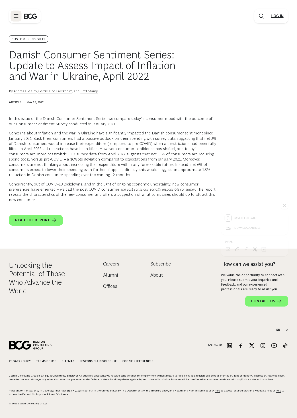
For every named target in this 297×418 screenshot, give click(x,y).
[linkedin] (263, 177)
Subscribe (160, 264)
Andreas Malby (25, 91)
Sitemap (68, 361)
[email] (228, 177)
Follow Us (215, 345)
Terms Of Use (46, 361)
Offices (110, 286)
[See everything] (284, 134)
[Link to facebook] (241, 346)
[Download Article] (255, 156)
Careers (111, 264)
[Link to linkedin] (229, 346)
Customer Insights (28, 39)
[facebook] (246, 177)
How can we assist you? (248, 264)
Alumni (110, 275)
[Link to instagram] (263, 346)
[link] (237, 177)
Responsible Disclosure (98, 361)
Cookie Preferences (137, 361)
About (156, 275)
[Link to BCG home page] (31, 16)
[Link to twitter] (252, 346)
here (217, 390)
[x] (254, 177)
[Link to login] (277, 16)
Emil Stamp (89, 91)
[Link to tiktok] (285, 346)
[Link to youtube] (274, 346)
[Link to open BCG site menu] (16, 16)
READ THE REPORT (36, 220)
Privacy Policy (20, 361)
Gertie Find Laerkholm (55, 91)
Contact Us (266, 301)
